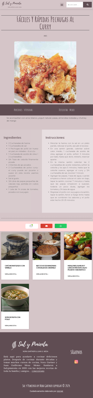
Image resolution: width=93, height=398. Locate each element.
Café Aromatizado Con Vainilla (15, 267)
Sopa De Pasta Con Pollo (12, 318)
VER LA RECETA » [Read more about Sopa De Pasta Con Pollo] (11, 325)
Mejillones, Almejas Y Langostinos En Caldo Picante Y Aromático (77, 268)
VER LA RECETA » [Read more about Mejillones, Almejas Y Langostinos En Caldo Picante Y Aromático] (74, 276)
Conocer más (38, 371)
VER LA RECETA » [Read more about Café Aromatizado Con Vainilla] (11, 274)
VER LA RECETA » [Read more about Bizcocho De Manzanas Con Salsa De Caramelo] (42, 274)
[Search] (87, 4)
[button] (62, 5)
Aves (45, 36)
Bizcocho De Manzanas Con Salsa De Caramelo (46, 267)
